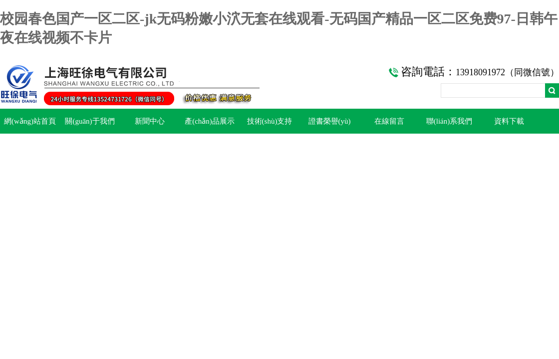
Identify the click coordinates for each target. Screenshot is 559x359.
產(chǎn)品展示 (210, 121)
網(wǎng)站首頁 (30, 121)
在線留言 (389, 121)
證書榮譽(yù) (329, 121)
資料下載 (509, 121)
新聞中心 (150, 121)
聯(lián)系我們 (449, 121)
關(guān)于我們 (89, 121)
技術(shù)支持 (269, 121)
